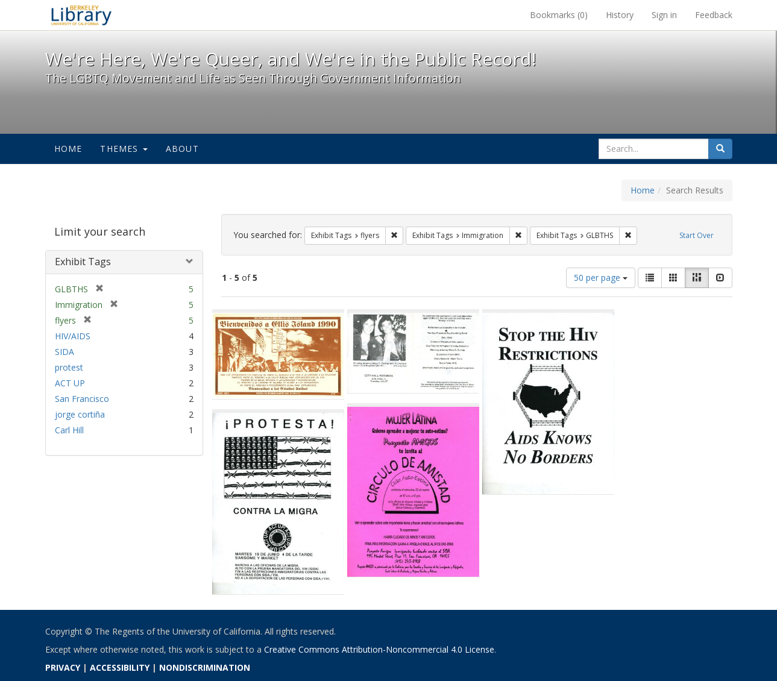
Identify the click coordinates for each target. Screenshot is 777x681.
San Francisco (82, 398)
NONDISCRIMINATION (204, 667)
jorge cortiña (80, 414)
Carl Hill (69, 430)
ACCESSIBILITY (119, 667)
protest (69, 367)
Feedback (713, 14)
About (182, 148)
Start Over (696, 235)
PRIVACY (62, 667)
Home (68, 148)
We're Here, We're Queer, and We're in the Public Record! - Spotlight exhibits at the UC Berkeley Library (81, 15)
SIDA (64, 351)
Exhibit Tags (83, 261)
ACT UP (70, 383)
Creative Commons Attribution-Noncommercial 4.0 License (379, 649)
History (620, 14)
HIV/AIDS (72, 336)
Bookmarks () (559, 14)
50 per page (601, 277)
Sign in (664, 14)
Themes (123, 148)
